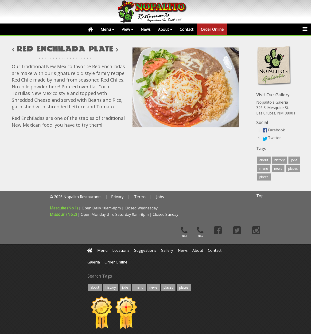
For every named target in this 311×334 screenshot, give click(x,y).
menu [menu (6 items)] (263, 168)
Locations (120, 250)
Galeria (93, 262)
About (165, 29)
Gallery (167, 250)
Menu (107, 29)
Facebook (276, 130)
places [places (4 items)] (293, 168)
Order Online (212, 29)
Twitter (274, 137)
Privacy (117, 196)
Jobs (160, 196)
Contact (186, 29)
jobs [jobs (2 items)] (294, 160)
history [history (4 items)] (279, 160)
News (146, 29)
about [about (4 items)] (263, 160)
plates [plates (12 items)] (263, 177)
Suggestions (145, 250)
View (127, 29)
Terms (140, 196)
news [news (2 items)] (278, 168)
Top (260, 195)
